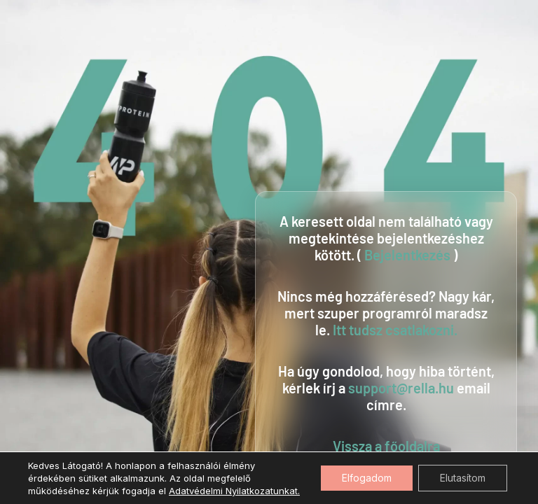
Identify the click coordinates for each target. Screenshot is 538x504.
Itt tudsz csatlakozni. (395, 329)
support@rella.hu (401, 387)
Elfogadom (367, 478)
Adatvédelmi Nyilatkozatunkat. (234, 490)
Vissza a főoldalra (386, 446)
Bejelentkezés (407, 254)
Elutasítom (462, 478)
